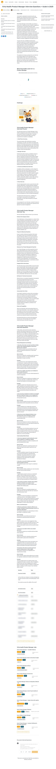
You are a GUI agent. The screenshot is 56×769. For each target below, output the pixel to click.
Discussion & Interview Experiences (7, 33)
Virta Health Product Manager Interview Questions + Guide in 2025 (47, 16)
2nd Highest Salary (22, 588)
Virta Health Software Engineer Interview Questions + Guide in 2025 (47, 20)
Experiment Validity (22, 573)
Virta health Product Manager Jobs (7, 32)
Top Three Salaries (21, 592)
